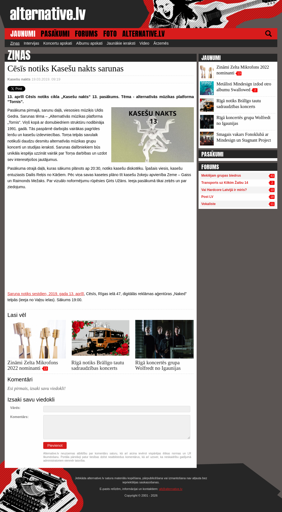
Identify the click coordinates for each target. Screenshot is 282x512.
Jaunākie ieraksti (121, 43)
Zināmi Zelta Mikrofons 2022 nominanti (32, 365)
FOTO (110, 33)
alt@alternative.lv (171, 489)
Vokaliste (208, 204)
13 (45, 368)
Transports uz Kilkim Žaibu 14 (224, 183)
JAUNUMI (22, 33)
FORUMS (86, 33)
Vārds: (15, 408)
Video (145, 43)
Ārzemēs (161, 43)
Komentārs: (19, 417)
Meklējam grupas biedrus (221, 175)
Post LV (207, 197)
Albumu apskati (89, 43)
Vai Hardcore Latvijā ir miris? (224, 190)
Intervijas (31, 43)
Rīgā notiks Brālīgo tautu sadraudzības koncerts (97, 365)
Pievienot (55, 445)
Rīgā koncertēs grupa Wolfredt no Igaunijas (158, 365)
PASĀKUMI (55, 33)
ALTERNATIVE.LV (143, 33)
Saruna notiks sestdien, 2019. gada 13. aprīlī (45, 294)
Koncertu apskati (57, 43)
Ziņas (15, 43)
